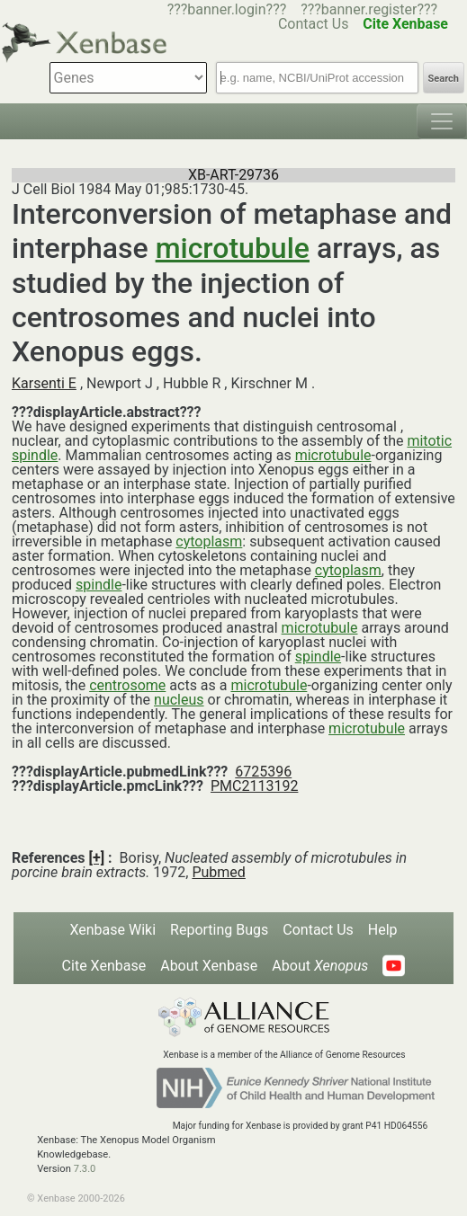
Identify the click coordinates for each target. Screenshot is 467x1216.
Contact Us (318, 929)
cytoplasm (208, 541)
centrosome (127, 685)
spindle (98, 584)
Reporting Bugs (219, 929)
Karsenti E (44, 383)
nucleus (178, 699)
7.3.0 (85, 1169)
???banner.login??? (227, 9)
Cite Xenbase (104, 965)
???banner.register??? (369, 9)
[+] (97, 857)
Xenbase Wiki (112, 929)
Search (443, 78)
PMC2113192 (254, 785)
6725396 (263, 771)
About (320, 965)
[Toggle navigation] (442, 121)
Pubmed (218, 872)
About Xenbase (208, 965)
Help (383, 929)
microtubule (233, 248)
